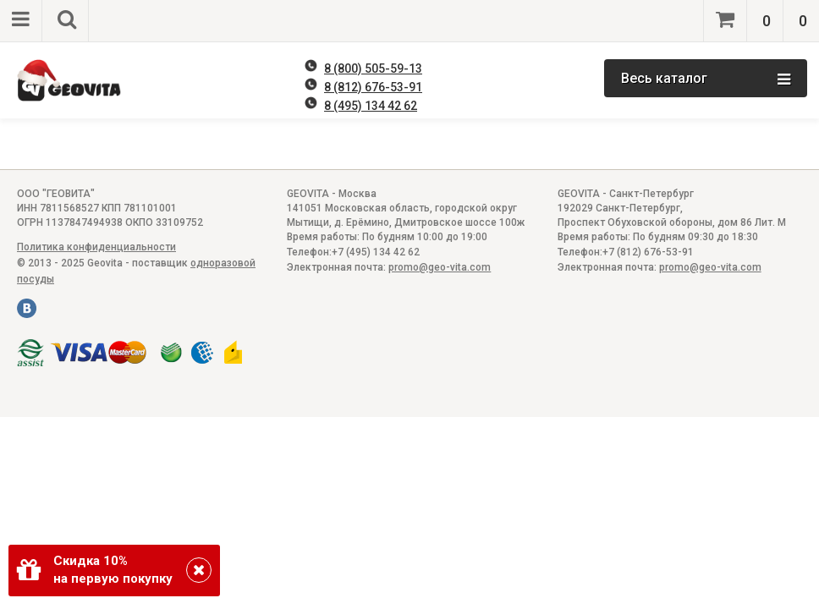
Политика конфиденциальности (96, 247)
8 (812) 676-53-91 (373, 87)
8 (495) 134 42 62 (370, 105)
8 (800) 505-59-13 (373, 68)
